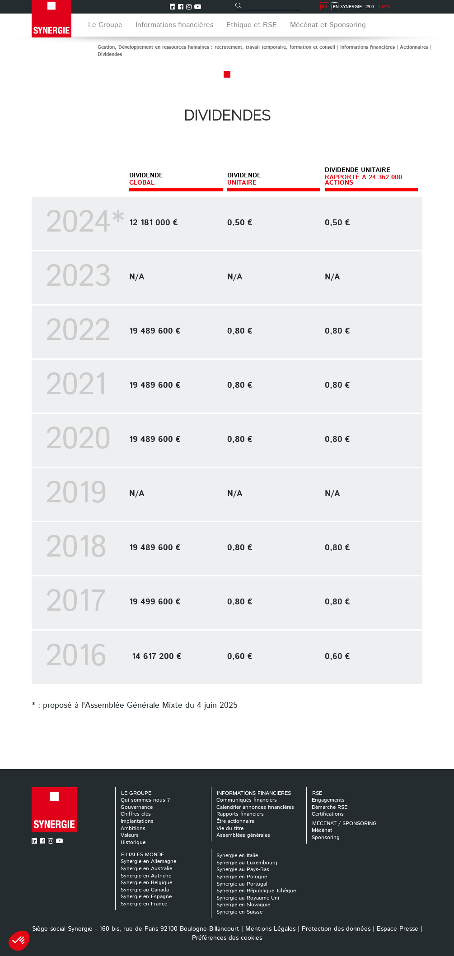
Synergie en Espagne (146, 896)
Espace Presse (397, 928)
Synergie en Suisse (239, 912)
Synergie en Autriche (146, 876)
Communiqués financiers (246, 800)
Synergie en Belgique (146, 882)
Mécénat (322, 830)
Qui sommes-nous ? (145, 800)
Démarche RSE (329, 807)
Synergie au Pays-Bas (242, 869)
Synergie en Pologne (241, 877)
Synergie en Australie (146, 868)
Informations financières (367, 47)
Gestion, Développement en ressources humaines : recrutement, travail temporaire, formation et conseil (216, 47)
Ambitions (133, 828)
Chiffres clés (136, 814)
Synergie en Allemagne (148, 861)
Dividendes (110, 54)
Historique (133, 842)
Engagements (328, 800)
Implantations (137, 821)
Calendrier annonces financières (255, 807)
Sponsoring (326, 837)
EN (418, 7)
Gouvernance (137, 807)
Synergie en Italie (237, 855)
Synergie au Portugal (241, 884)
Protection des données (336, 928)
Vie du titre (229, 828)
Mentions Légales (270, 928)
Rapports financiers (240, 814)
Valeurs (130, 835)
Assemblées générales (243, 835)
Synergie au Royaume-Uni (247, 898)
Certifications (328, 814)
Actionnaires (414, 47)
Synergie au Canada (145, 890)
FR (407, 7)
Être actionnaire (235, 821)
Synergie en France (144, 904)
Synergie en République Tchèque (256, 891)
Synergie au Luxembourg (246, 863)
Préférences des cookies (227, 937)
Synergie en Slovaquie (243, 905)
